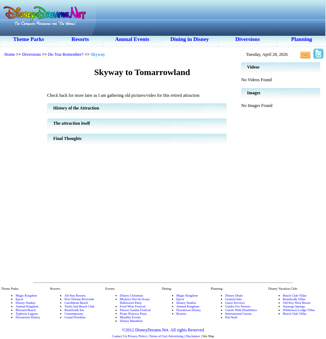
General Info (233, 299)
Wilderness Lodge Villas (299, 310)
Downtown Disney (28, 317)
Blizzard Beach (25, 310)
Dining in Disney (189, 39)
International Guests (238, 313)
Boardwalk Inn (74, 310)
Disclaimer (193, 336)
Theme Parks (28, 39)
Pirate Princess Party (133, 313)
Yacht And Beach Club (79, 306)
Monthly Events (130, 317)
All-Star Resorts (74, 295)
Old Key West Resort (296, 303)
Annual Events (132, 39)
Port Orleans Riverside (79, 299)
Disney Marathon (131, 321)
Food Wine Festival (132, 306)
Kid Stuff (231, 317)
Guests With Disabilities (241, 310)
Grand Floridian (74, 317)
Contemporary (73, 313)
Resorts (80, 39)
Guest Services (235, 303)
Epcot (19, 299)
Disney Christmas (131, 295)
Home (9, 54)
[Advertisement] (23, 170)
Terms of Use (158, 336)
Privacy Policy (137, 336)
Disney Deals (234, 295)
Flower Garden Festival (135, 310)
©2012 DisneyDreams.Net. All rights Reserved (163, 329)
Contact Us (119, 336)
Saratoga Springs (294, 306)
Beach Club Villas (294, 295)
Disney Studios (25, 303)
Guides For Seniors (238, 306)
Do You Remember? (66, 54)
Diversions (247, 39)
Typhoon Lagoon (27, 313)
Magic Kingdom (26, 295)
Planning (301, 39)
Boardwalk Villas (294, 299)
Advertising (176, 336)
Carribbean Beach (76, 303)
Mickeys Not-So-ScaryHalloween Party (135, 301)
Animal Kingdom (27, 306)
